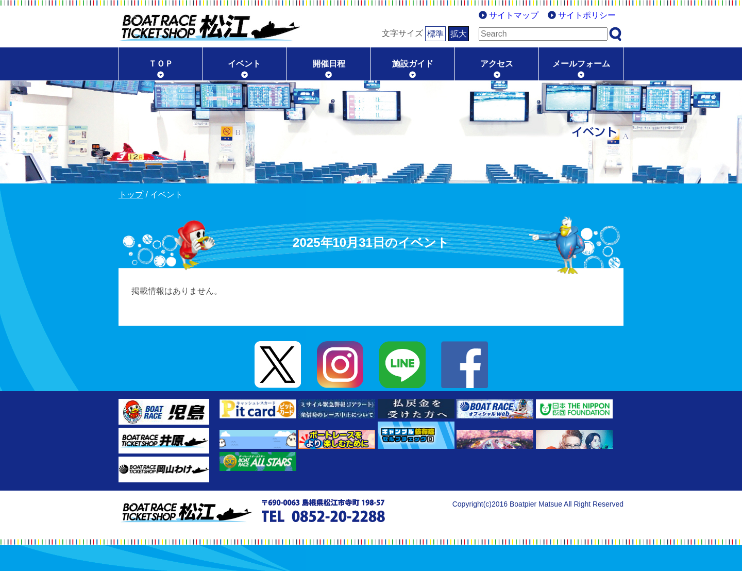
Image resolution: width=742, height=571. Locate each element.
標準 (435, 33)
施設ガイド (412, 63)
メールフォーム (581, 63)
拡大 (458, 33)
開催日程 (328, 63)
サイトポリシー (587, 15)
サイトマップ (513, 15)
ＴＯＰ (160, 63)
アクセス (496, 63)
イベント (244, 63)
